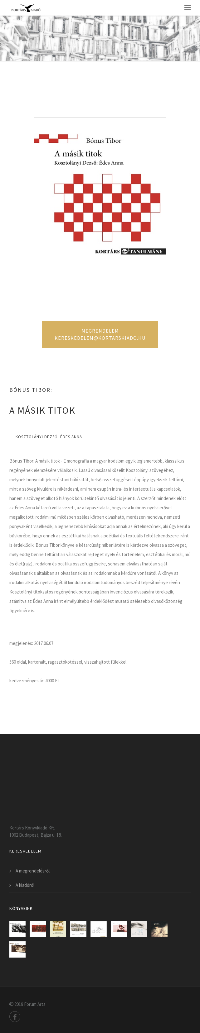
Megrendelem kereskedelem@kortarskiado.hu (100, 334)
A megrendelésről (33, 871)
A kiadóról (25, 885)
